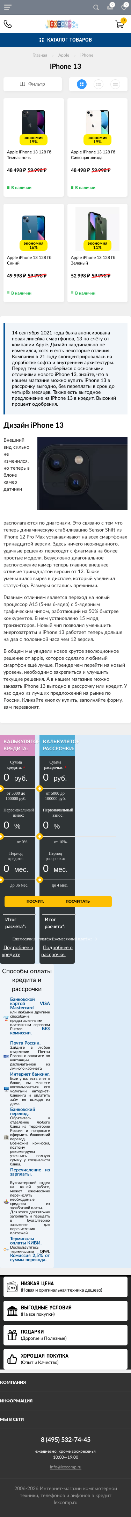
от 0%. (22, 841)
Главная (39, 55)
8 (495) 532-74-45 (7, 24)
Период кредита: (16, 856)
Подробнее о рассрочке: (57, 951)
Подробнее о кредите (17, 951)
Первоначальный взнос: (18, 813)
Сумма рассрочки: (55, 765)
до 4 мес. (60, 885)
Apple (63, 55)
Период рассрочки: (55, 856)
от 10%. (61, 841)
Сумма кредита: (16, 765)
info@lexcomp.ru (65, 1467)
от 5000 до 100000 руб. (16, 796)
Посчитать (39, 901)
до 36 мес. (19, 885)
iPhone (86, 55)
